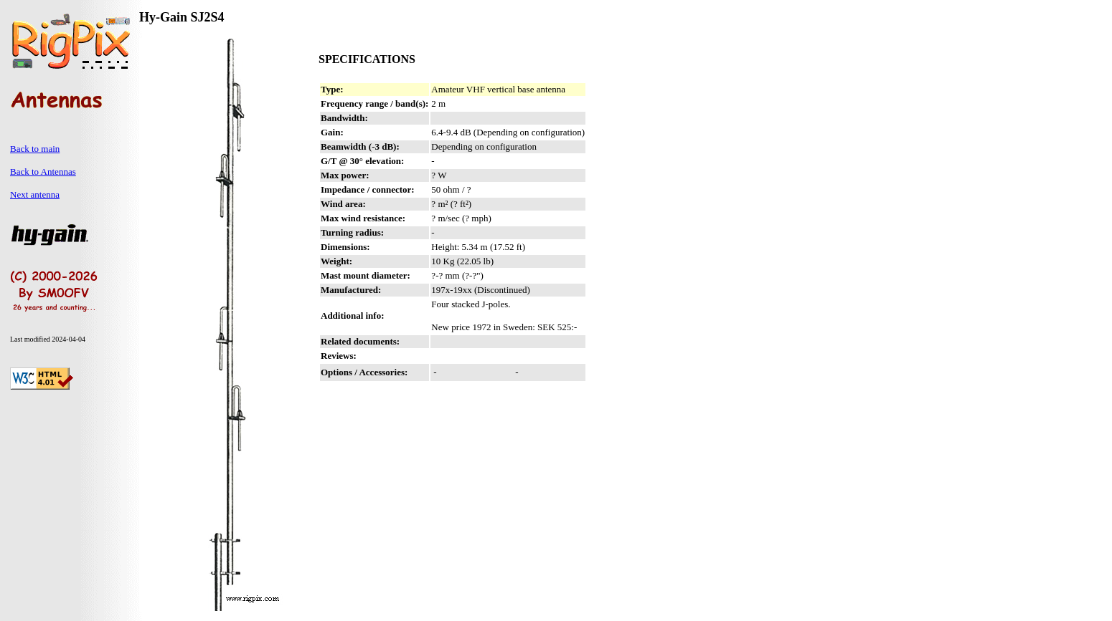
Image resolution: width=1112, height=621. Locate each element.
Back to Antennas (43, 171)
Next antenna (35, 194)
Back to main (35, 148)
